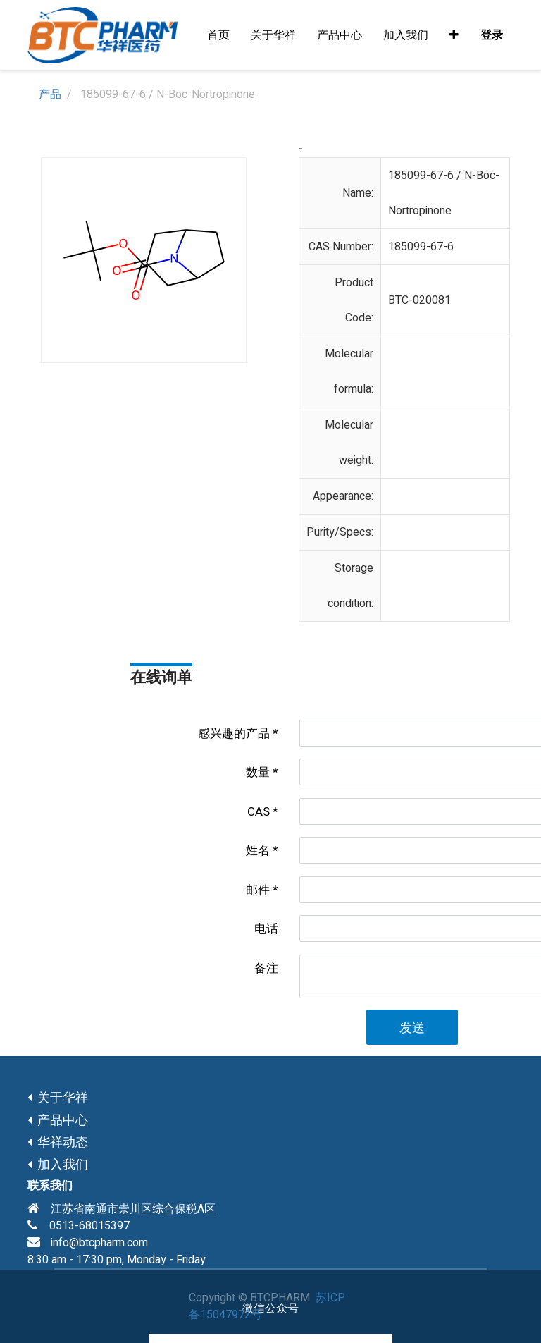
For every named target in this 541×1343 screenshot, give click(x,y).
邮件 (258, 890)
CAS (258, 812)
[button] (454, 35)
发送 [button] (412, 1028)
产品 (50, 94)
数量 (258, 772)
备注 (266, 968)
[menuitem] (218, 35)
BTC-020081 (419, 300)
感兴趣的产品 (234, 733)
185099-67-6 (421, 246)
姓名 (258, 850)
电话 (266, 929)
